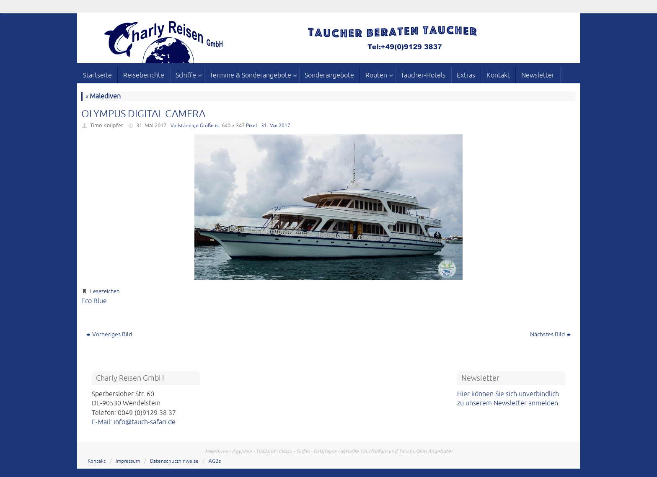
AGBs (215, 461)
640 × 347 (233, 125)
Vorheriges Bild (109, 334)
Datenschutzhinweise (174, 461)
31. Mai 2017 (151, 125)
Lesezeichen (104, 291)
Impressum (128, 461)
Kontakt (97, 461)
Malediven (103, 96)
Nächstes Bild (550, 334)
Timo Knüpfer (106, 125)
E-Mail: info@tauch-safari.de (134, 422)
